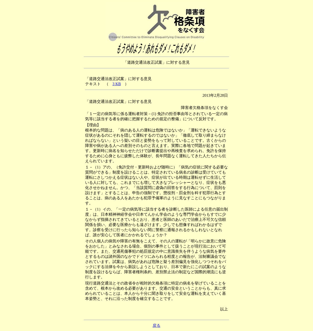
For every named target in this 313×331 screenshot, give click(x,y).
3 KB (116, 84)
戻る (156, 325)
